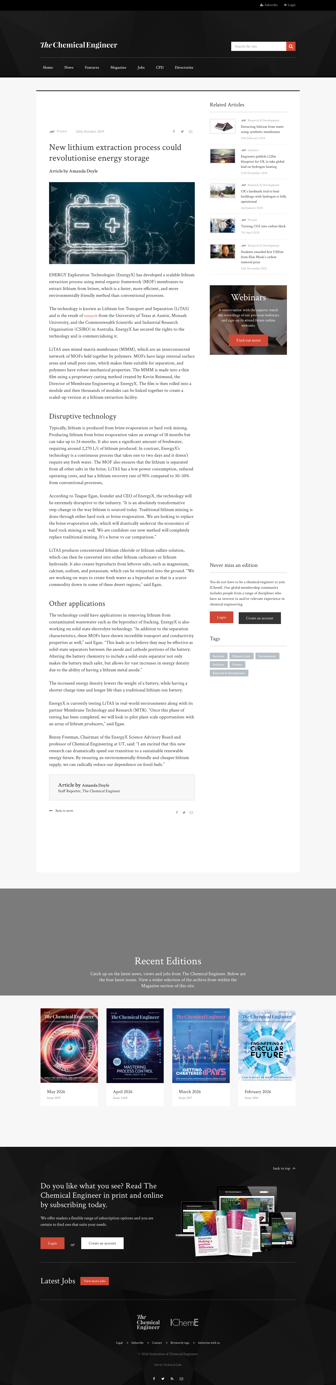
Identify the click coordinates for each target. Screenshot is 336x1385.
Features (81, 67)
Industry (253, 149)
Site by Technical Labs (168, 1359)
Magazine (103, 67)
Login (290, 5)
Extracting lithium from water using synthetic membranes (264, 128)
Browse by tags (180, 1338)
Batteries (219, 663)
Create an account (262, 625)
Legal (115, 1338)
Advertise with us (212, 1338)
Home (45, 67)
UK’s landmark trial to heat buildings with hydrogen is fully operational (261, 200)
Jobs (122, 67)
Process (63, 130)
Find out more (248, 348)
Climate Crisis (243, 663)
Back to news (65, 809)
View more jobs (96, 1276)
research (91, 314)
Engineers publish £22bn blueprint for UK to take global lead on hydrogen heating (260, 163)
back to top (281, 1167)
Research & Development (263, 119)
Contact (155, 1338)
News (62, 67)
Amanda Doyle (99, 784)
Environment (270, 663)
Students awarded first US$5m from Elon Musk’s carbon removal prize (260, 265)
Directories (157, 67)
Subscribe (269, 5)
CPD (136, 67)
